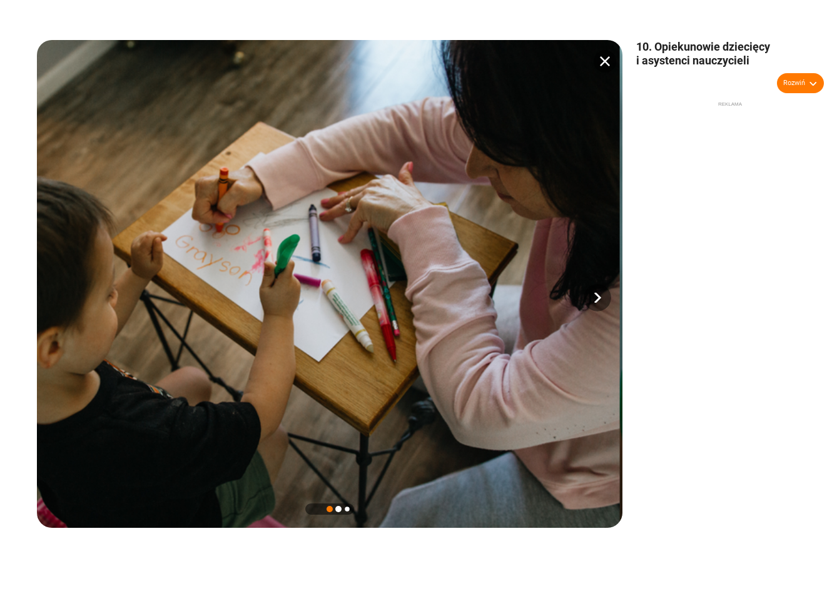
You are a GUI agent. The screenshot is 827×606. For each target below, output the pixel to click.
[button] (597, 297)
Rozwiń (794, 83)
